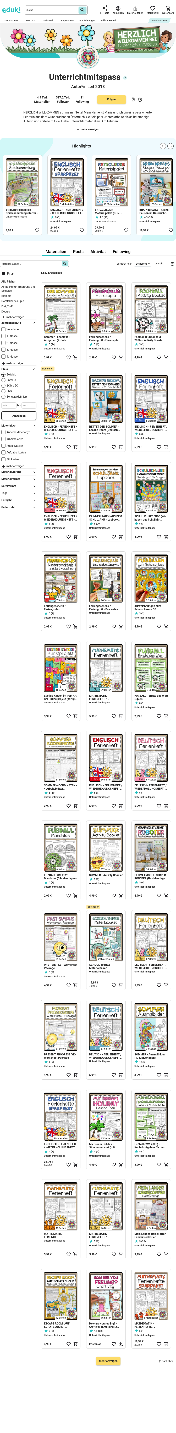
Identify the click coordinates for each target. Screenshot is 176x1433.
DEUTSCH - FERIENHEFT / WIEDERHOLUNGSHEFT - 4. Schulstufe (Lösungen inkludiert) (150, 787)
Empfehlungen (87, 20)
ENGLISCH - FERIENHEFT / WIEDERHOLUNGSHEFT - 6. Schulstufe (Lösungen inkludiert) (60, 518)
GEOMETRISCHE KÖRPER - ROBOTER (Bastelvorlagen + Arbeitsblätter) (151, 876)
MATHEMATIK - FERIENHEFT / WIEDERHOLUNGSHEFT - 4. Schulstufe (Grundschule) (104, 1235)
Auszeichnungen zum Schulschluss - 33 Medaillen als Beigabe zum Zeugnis (151, 607)
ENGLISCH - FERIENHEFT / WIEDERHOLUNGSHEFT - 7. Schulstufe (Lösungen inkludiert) (105, 787)
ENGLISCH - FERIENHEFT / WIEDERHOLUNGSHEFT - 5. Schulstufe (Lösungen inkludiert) (150, 428)
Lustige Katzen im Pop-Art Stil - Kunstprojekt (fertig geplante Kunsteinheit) (60, 697)
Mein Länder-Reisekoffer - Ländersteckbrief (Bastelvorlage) (150, 1235)
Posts (78, 251)
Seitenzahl (18, 507)
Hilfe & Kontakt (109, 20)
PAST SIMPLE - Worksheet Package (60, 966)
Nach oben (166, 1361)
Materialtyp (18, 426)
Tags (18, 493)
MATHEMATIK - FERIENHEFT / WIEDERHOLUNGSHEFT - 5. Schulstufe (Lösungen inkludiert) (104, 697)
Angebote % (67, 20)
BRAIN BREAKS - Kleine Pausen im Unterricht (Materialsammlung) (154, 211)
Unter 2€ (12, 380)
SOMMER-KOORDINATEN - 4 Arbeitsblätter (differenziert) (60, 787)
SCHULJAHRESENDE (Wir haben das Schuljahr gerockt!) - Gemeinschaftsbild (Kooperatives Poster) (150, 518)
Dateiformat (18, 486)
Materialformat (18, 479)
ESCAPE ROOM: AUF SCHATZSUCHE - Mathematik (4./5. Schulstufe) (57, 1325)
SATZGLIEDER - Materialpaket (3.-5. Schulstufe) (107, 211)
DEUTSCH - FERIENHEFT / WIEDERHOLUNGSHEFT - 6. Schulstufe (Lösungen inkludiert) (105, 1056)
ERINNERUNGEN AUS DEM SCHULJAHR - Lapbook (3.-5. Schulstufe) (105, 518)
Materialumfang (18, 472)
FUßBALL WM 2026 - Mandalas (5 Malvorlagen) (60, 876)
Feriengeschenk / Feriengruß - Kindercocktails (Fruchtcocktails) (55, 607)
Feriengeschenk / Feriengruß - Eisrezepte (103, 338)
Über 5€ (11, 391)
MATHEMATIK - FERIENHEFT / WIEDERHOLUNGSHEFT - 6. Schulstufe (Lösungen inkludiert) (59, 1235)
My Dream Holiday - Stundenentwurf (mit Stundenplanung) (102, 1146)
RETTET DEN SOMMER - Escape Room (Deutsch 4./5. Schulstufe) (104, 428)
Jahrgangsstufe (18, 323)
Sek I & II (32, 20)
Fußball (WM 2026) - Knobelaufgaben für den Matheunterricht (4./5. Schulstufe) (149, 1146)
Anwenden (19, 415)
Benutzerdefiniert (17, 396)
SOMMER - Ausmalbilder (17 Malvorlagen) (149, 1056)
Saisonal (49, 20)
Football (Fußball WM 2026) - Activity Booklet (148, 338)
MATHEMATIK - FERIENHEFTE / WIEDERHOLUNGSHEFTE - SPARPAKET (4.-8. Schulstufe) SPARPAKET (150, 1325)
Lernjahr (18, 500)
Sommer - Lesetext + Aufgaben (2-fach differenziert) (57, 338)
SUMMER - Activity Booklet (106, 875)
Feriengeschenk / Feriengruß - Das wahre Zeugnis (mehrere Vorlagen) (103, 607)
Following (122, 251)
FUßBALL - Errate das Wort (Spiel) (151, 697)
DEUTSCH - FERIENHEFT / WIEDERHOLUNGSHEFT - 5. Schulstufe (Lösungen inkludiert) (150, 966)
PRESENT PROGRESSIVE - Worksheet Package (60, 1056)
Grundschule (12, 20)
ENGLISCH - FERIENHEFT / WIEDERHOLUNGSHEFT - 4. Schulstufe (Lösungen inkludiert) (60, 428)
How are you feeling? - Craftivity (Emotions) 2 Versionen (103, 1325)
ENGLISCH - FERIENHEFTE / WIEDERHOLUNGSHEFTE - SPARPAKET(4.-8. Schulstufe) (66, 211)
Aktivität (98, 251)
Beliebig (11, 374)
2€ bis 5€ (12, 385)
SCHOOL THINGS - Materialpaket (100, 966)
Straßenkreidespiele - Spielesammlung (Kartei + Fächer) (22, 211)
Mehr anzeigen (88, 129)
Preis (18, 369)
